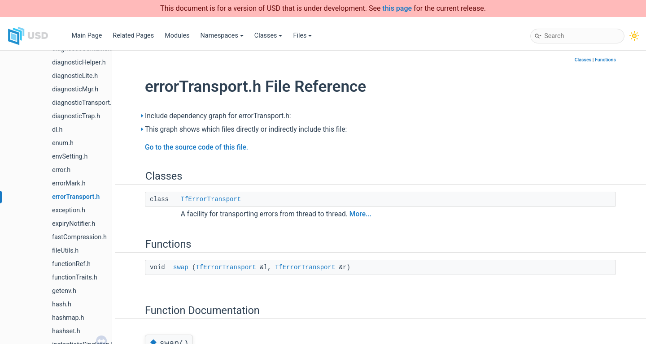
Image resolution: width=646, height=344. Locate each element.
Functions (605, 60)
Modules (177, 35)
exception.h (68, 210)
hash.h (61, 304)
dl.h (57, 129)
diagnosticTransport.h (83, 103)
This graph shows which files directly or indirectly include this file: (246, 129)
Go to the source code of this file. (196, 147)
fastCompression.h (79, 237)
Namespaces (222, 35)
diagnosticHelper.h (79, 62)
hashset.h (66, 331)
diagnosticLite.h (75, 76)
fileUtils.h (65, 250)
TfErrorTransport (211, 199)
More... (360, 214)
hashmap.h (68, 318)
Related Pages (133, 35)
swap (180, 267)
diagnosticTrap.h (76, 116)
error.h (61, 170)
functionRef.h (71, 264)
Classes (268, 35)
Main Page (86, 35)
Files (302, 35)
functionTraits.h (74, 277)
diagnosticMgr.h (75, 89)
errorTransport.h (76, 197)
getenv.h (64, 291)
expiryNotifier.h (73, 224)
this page (397, 8)
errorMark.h (69, 183)
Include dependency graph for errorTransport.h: (218, 116)
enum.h (63, 143)
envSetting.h (69, 156)
